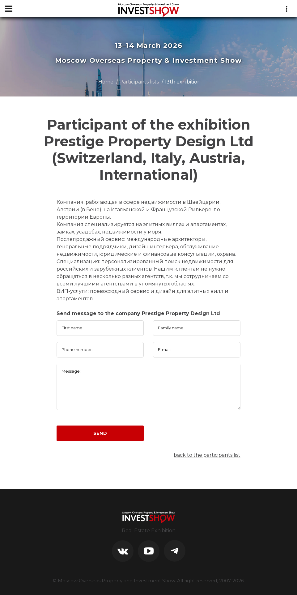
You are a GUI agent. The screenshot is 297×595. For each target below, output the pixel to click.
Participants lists (139, 82)
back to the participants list (207, 455)
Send (100, 433)
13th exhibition (183, 82)
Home (105, 82)
